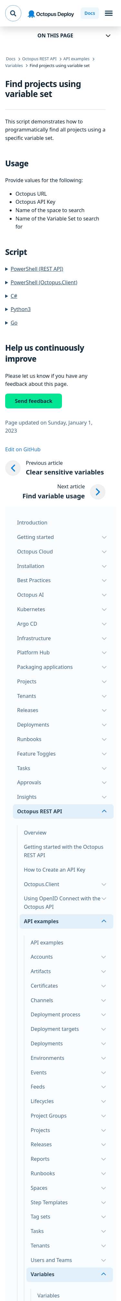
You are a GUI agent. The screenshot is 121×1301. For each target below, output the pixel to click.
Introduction (32, 522)
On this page (55, 35)
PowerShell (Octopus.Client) (44, 282)
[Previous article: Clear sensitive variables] (55, 468)
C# (14, 295)
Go (14, 322)
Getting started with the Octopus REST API (63, 851)
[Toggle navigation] (109, 13)
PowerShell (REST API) (37, 268)
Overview (35, 832)
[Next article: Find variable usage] (64, 492)
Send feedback (33, 401)
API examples (47, 942)
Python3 (21, 309)
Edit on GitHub (23, 449)
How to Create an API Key (54, 869)
